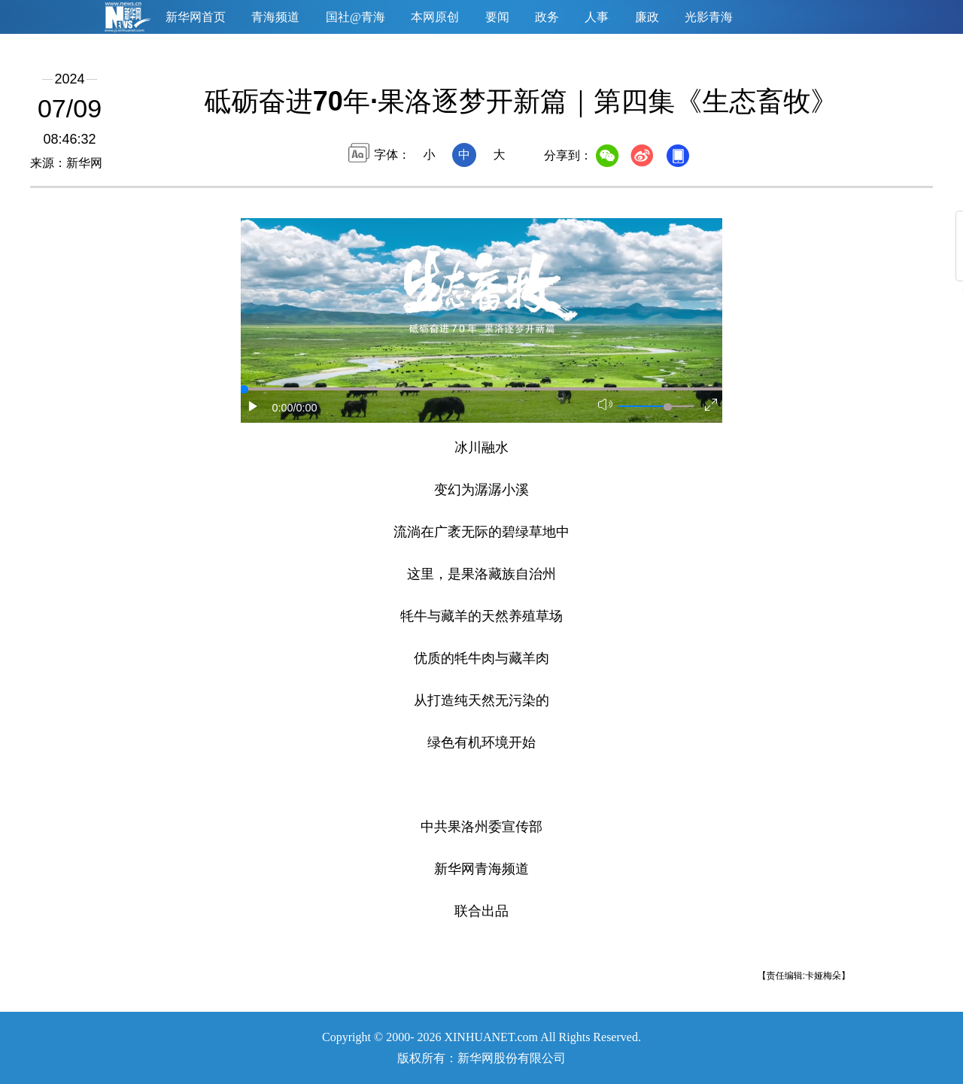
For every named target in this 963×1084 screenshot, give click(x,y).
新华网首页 (196, 17)
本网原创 (435, 17)
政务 (547, 17)
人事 (597, 17)
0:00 (282, 408)
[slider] (667, 407)
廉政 (647, 17)
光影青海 (709, 17)
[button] (253, 406)
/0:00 (305, 408)
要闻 (497, 17)
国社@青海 (355, 17)
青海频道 (275, 17)
